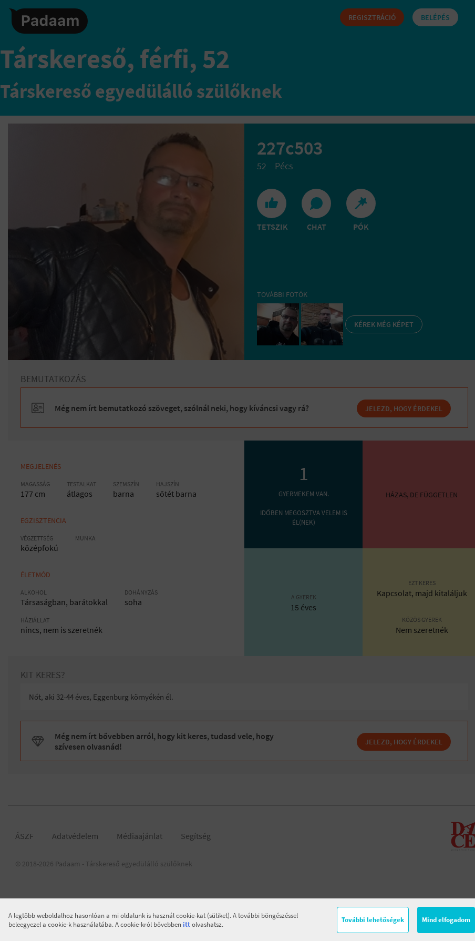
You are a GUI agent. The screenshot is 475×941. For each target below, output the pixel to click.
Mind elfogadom (446, 919)
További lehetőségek (373, 919)
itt (186, 924)
